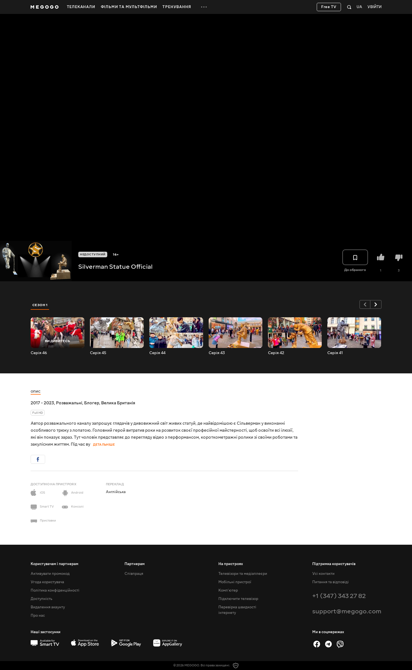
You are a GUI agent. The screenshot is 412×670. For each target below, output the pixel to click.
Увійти (374, 7)
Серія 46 (39, 353)
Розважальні (69, 403)
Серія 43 (217, 353)
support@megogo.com (346, 611)
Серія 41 (335, 353)
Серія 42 (276, 353)
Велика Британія (118, 403)
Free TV (329, 6)
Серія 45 (98, 353)
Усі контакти (323, 573)
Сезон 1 (40, 305)
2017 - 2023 (42, 403)
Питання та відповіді (330, 582)
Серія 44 (157, 353)
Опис (36, 392)
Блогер (91, 403)
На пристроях (230, 563)
